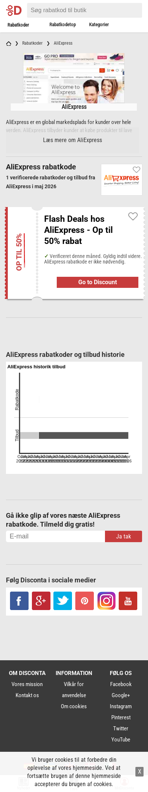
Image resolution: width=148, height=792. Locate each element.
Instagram (121, 706)
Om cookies (74, 706)
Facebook (121, 684)
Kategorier (99, 24)
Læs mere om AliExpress (72, 140)
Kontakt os (27, 695)
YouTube (120, 739)
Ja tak (123, 536)
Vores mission (27, 684)
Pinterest (121, 717)
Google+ (121, 695)
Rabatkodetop (62, 24)
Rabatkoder (18, 25)
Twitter (120, 728)
